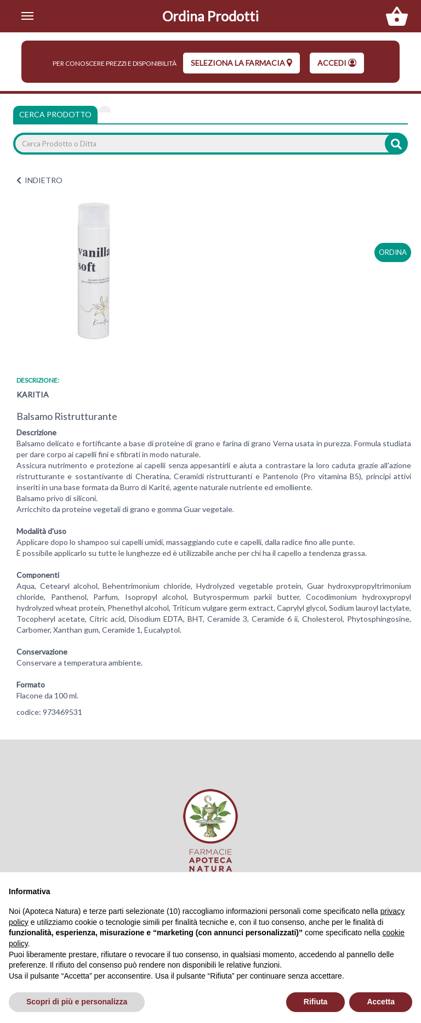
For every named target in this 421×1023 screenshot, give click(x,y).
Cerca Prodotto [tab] (55, 114)
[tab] (105, 109)
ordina (393, 252)
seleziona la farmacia (241, 62)
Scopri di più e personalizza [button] (76, 1001)
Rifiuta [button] (316, 1001)
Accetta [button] (381, 1001)
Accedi (336, 62)
